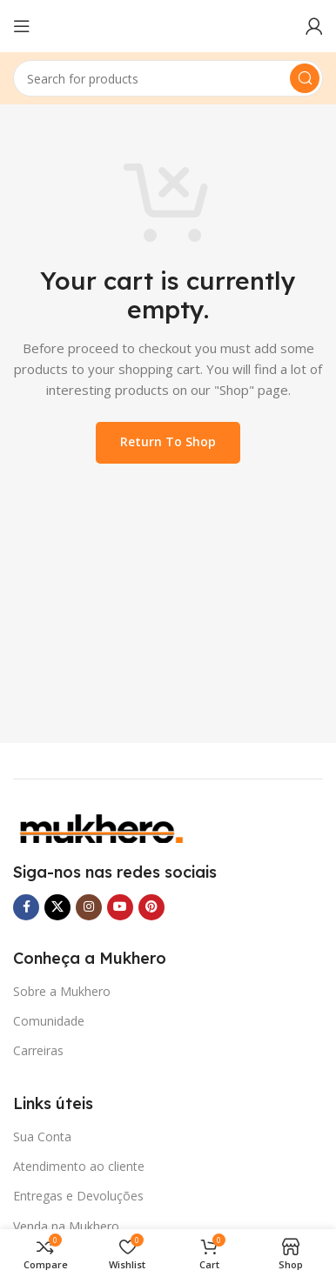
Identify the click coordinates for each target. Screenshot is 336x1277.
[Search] (168, 78)
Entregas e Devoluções (78, 1195)
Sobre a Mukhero (62, 991)
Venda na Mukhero (66, 1226)
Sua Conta (42, 1136)
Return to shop (168, 441)
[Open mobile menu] (21, 26)
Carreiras (38, 1050)
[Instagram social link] (89, 907)
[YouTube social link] (120, 907)
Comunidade (48, 1021)
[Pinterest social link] (151, 907)
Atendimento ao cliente (78, 1166)
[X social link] (57, 907)
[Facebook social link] (26, 907)
